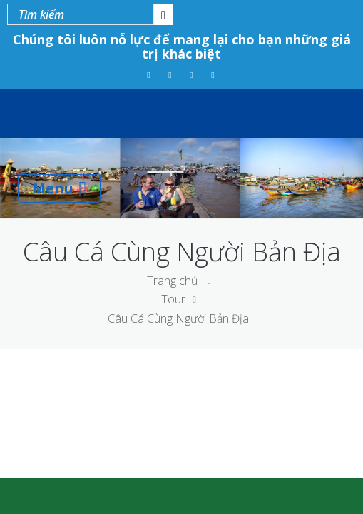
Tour (173, 299)
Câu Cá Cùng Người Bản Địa (178, 318)
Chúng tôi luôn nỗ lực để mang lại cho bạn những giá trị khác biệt (182, 46)
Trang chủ (172, 280)
